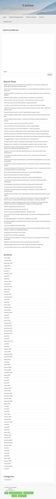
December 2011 (8, 325)
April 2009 (6, 346)
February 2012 (7, 323)
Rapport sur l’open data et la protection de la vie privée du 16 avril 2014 (21, 242)
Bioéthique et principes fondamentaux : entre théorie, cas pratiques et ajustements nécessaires (27, 136)
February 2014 (7, 307)
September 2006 (8, 401)
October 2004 (7, 445)
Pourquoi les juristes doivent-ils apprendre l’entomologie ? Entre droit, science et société (26, 141)
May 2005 (6, 427)
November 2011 (8, 328)
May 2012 (6, 317)
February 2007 (7, 388)
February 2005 (7, 435)
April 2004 (6, 455)
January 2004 (7, 463)
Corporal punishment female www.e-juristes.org (16, 209)
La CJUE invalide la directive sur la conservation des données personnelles (22, 247)
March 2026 (7, 258)
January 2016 (7, 284)
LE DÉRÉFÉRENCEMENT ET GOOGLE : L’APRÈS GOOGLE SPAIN (20, 218)
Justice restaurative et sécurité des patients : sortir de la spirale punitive (21, 126)
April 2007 (6, 383)
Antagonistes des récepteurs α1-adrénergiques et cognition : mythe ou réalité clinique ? (25, 144)
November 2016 (8, 273)
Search (5, 71)
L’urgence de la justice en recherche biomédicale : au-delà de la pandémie (22, 128)
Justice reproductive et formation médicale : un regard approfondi (20, 102)
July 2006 (6, 406)
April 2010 (6, 338)
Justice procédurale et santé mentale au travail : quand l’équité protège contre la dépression (26, 131)
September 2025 (8, 263)
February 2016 (7, 281)
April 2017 (6, 271)
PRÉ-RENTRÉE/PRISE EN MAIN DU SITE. (14, 206)
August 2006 (7, 403)
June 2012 (6, 315)
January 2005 (7, 437)
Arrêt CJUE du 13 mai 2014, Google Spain (14, 235)
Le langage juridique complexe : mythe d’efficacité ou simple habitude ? (21, 139)
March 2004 (7, 458)
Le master (41, 17)
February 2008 (7, 367)
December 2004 (8, 440)
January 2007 (7, 390)
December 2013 (8, 312)
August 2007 (7, 375)
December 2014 (8, 297)
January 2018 (7, 268)
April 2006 (6, 411)
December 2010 (8, 330)
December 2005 (8, 422)
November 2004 (8, 442)
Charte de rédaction (31, 17)
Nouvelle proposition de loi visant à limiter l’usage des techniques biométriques (23, 244)
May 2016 (6, 276)
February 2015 (7, 294)
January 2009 (7, 351)
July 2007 (6, 377)
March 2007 (7, 385)
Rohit (14, 490)
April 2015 (6, 291)
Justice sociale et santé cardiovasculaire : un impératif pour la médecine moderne (24, 100)
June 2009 (6, 343)
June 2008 (6, 362)
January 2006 (7, 419)
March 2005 (7, 432)
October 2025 (7, 260)
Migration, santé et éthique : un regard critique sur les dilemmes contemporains (23, 97)
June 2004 (6, 450)
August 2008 (7, 359)
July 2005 (6, 424)
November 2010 (8, 333)
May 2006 (6, 409)
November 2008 (8, 356)
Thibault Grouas (7, 21)
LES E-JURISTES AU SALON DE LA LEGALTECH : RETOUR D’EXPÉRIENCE (23, 172)
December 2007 (8, 372)
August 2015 (7, 289)
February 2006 (7, 416)
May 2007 (6, 380)
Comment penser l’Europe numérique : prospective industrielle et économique (23, 187)
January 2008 (7, 370)
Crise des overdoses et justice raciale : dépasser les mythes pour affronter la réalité (24, 105)
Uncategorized (8, 479)
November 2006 (8, 396)
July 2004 (6, 448)
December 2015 (8, 286)
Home (4, 17)
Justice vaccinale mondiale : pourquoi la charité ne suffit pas (19, 123)
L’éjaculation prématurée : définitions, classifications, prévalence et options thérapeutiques (26, 133)
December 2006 (8, 393)
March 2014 (7, 304)
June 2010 (6, 336)
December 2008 (8, 354)
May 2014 (6, 299)
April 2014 (6, 302)
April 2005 (6, 429)
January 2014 (7, 310)
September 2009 (8, 341)
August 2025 (7, 265)
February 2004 (7, 461)
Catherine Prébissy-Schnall (16, 17)
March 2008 (7, 364)
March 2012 (7, 320)
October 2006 (7, 398)
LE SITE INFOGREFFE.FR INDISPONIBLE (14, 225)
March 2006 (7, 414)
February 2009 (7, 349)
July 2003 (6, 468)
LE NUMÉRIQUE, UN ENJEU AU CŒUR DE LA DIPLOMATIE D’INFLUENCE (23, 184)
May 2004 (6, 453)
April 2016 (6, 278)
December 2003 (8, 466)
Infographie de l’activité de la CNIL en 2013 (14, 232)
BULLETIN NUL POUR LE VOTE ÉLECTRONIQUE (17, 175)
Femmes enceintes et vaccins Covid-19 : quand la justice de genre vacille (22, 112)
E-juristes (28, 5)
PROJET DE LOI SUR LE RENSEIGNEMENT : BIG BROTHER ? (20, 211)
